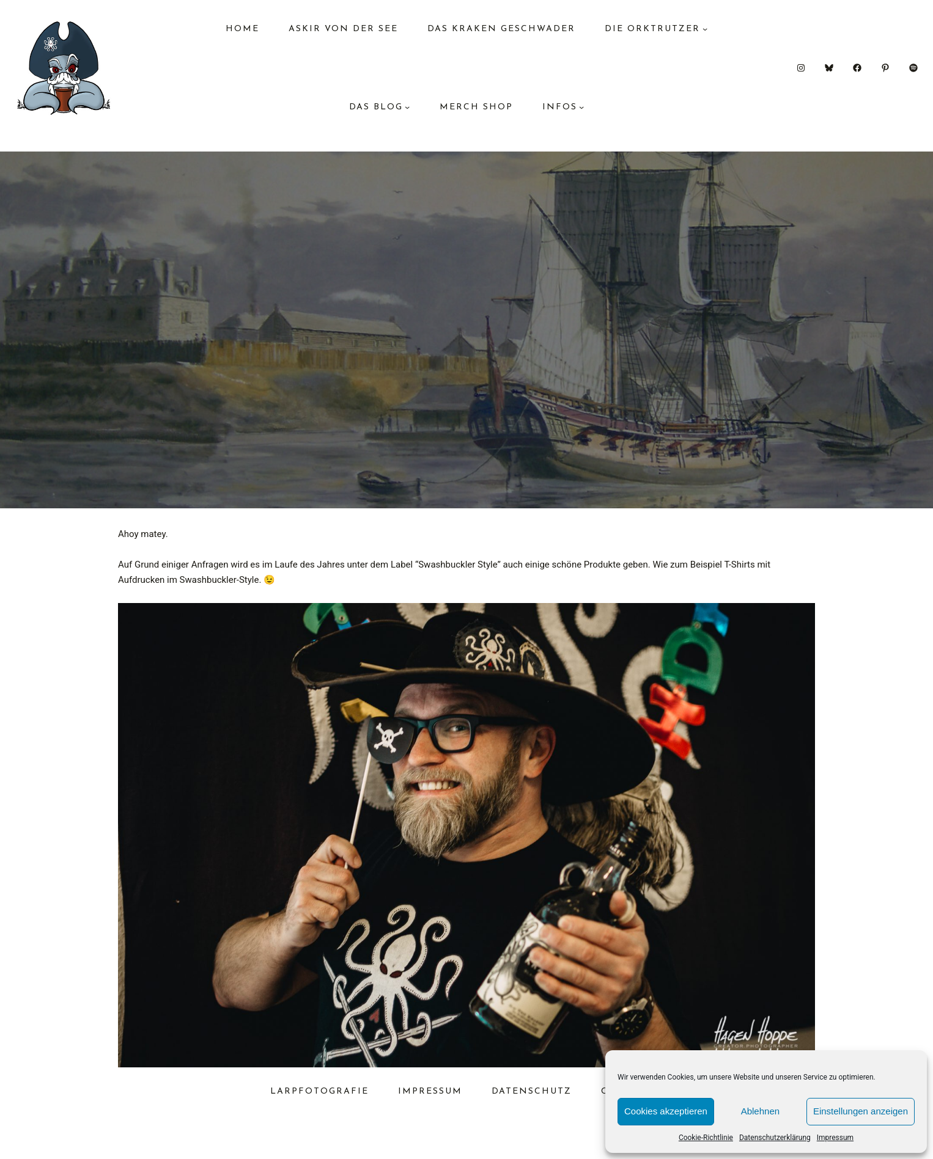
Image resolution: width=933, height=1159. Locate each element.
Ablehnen (760, 1111)
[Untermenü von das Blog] (407, 106)
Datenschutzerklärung (775, 1137)
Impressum (835, 1137)
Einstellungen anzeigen (860, 1111)
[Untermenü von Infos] (581, 106)
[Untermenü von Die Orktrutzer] (705, 28)
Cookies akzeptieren (665, 1111)
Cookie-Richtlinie (706, 1137)
